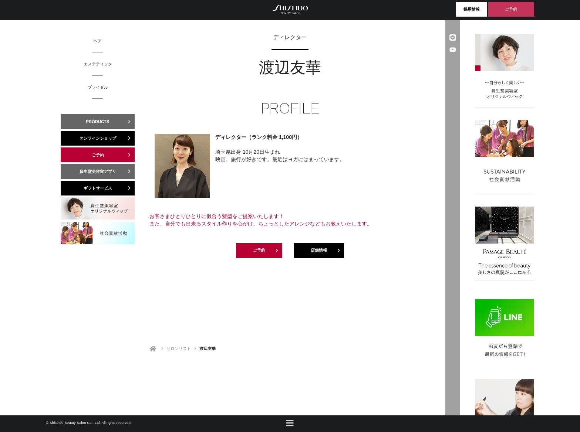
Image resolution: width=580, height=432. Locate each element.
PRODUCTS (110, 121)
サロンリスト (178, 348)
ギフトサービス (109, 188)
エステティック (98, 63)
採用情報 (471, 9)
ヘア (98, 40)
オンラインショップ (107, 138)
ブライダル (98, 87)
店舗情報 (327, 250)
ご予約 (511, 9)
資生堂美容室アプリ (107, 171)
